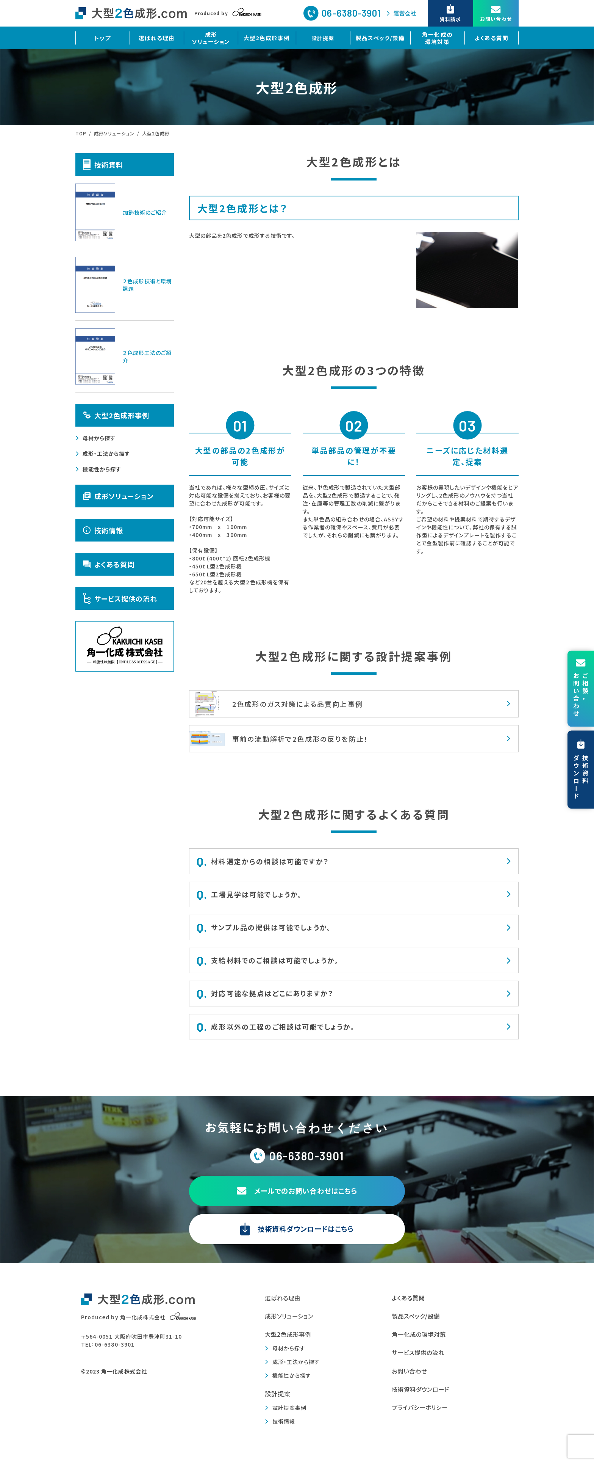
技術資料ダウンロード (422, 1397)
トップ (103, 38)
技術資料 (103, 164)
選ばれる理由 (158, 38)
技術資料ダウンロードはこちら (297, 1235)
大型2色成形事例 (268, 38)
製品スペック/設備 (380, 38)
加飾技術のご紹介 (121, 212)
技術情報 (103, 530)
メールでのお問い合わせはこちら (297, 1196)
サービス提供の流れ (120, 598)
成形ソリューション (213, 38)
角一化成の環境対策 (436, 38)
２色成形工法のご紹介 (123, 356)
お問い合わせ (410, 1378)
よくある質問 (491, 38)
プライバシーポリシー (422, 1415)
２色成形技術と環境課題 (123, 285)
